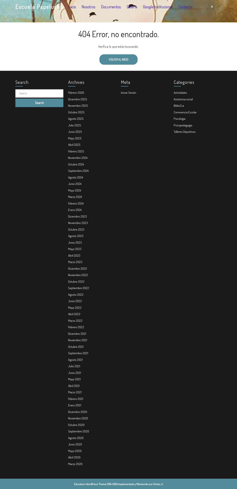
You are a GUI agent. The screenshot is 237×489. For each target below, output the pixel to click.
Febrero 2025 (77, 158)
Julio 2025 (76, 134)
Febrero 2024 (77, 207)
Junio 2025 (76, 140)
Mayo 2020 (76, 440)
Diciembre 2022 (78, 269)
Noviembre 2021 (78, 336)
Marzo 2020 (76, 453)
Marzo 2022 (76, 318)
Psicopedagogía (184, 134)
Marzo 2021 (76, 385)
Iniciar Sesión (129, 103)
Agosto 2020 (77, 428)
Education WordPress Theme (90, 484)
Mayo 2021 (75, 373)
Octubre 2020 (77, 416)
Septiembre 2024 (79, 177)
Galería (132, 6)
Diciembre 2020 (78, 403)
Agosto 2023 (77, 238)
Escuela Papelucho (39, 6)
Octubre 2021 (77, 342)
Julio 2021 (75, 361)
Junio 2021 (76, 367)
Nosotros (88, 6)
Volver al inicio (113, 57)
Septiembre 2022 (79, 287)
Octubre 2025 (77, 121)
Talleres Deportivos (185, 140)
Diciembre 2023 (78, 220)
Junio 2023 (76, 244)
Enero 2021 (76, 397)
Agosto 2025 (77, 128)
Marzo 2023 (76, 262)
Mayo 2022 (76, 306)
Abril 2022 (75, 312)
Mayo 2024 (76, 195)
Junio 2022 (76, 299)
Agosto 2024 (77, 183)
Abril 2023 (75, 256)
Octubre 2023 (77, 232)
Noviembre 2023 (79, 226)
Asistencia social (184, 109)
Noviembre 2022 (79, 275)
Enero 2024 (76, 213)
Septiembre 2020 (79, 422)
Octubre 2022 (77, 281)
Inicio (72, 6)
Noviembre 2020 (79, 410)
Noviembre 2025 (79, 115)
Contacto (185, 6)
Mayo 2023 (76, 250)
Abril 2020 (75, 447)
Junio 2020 (76, 434)
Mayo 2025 (76, 146)
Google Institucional (158, 6)
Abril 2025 (75, 152)
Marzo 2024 (76, 201)
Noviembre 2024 (79, 165)
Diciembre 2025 (78, 109)
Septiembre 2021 (79, 348)
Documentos (111, 6)
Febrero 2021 (77, 391)
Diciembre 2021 (78, 330)
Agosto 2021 (76, 354)
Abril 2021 (75, 379)
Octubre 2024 (77, 171)
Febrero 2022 (77, 324)
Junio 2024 (76, 189)
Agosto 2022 (77, 293)
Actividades (181, 103)
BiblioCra (180, 115)
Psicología (180, 128)
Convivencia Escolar (186, 121)
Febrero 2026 (77, 103)
